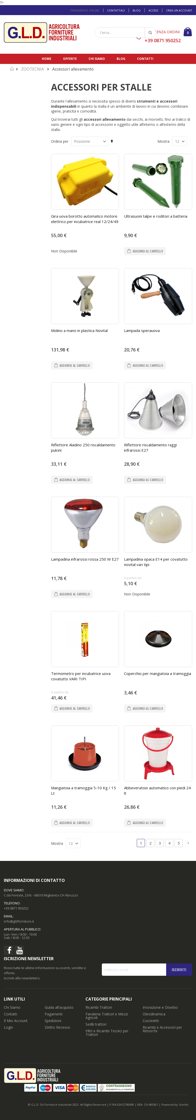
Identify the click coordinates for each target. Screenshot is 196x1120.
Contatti (145, 59)
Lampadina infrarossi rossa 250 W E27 (85, 559)
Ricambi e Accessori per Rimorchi (162, 1029)
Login (8, 1027)
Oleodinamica (154, 1014)
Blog (137, 10)
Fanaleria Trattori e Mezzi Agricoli (106, 1016)
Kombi (183, 1104)
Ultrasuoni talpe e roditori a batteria (155, 216)
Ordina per (59, 141)
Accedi (153, 10)
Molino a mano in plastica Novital (79, 330)
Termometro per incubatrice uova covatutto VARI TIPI (81, 676)
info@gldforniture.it (19, 921)
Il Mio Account (16, 1020)
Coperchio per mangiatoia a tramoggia (157, 673)
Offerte (70, 59)
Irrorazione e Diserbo (160, 1007)
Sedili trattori (95, 1024)
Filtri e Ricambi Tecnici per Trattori (106, 1032)
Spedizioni (53, 1020)
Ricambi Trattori (98, 1007)
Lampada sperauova (142, 330)
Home (46, 59)
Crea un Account (179, 10)
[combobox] (125, 32)
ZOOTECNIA (32, 69)
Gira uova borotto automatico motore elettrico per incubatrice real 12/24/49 (84, 219)
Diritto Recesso (57, 1027)
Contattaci (116, 10)
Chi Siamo (12, 1007)
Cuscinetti (151, 1020)
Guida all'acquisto (59, 1007)
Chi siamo (97, 59)
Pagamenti (54, 1014)
